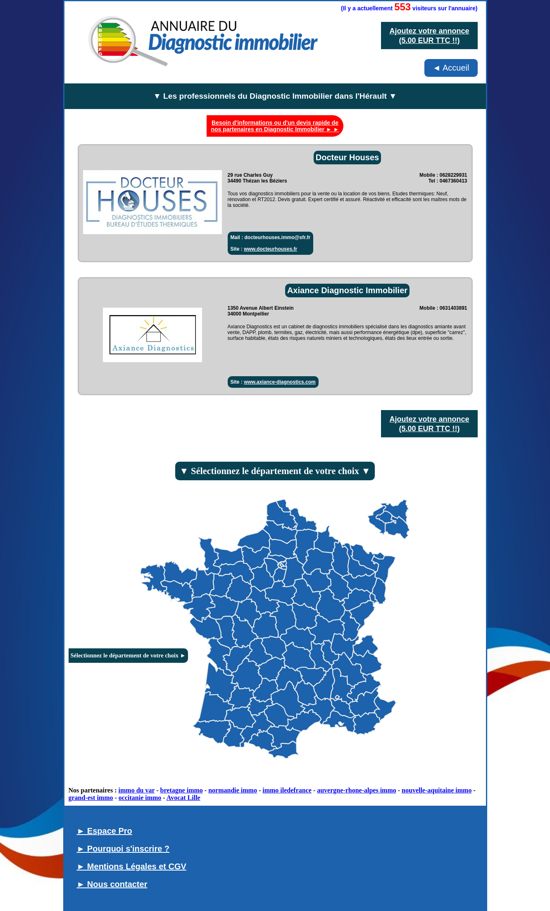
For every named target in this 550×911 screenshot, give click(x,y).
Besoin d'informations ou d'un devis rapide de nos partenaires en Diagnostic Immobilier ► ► (275, 126)
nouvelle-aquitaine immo (436, 790)
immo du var (137, 790)
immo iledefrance (287, 790)
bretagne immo (181, 790)
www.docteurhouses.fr (270, 249)
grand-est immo (91, 797)
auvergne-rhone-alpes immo (356, 790)
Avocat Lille (183, 797)
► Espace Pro (104, 830)
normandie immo (232, 790)
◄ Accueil (451, 67)
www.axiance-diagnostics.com (280, 382)
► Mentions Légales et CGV (131, 866)
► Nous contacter (112, 884)
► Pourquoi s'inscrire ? (123, 848)
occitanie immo (140, 797)
